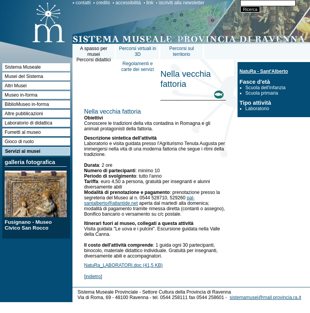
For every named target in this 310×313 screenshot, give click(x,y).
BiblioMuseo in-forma (27, 104)
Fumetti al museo (23, 132)
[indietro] (93, 276)
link (149, 2)
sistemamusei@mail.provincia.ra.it (265, 297)
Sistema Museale (23, 67)
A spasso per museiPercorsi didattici (93, 54)
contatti (83, 2)
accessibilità (128, 2)
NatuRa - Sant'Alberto (263, 71)
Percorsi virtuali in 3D (137, 51)
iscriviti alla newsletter (182, 2)
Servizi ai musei (22, 151)
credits (103, 2)
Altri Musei (16, 85)
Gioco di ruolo (19, 141)
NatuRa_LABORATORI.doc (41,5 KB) (123, 265)
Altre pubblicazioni (24, 113)
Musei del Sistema (24, 76)
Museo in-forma (21, 95)
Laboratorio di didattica (28, 123)
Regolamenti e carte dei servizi (137, 66)
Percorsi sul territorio (181, 51)
